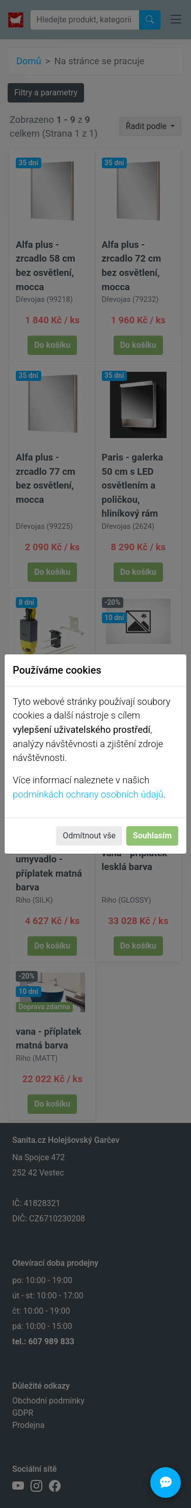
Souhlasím (152, 835)
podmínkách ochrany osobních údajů (88, 794)
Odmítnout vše (89, 835)
